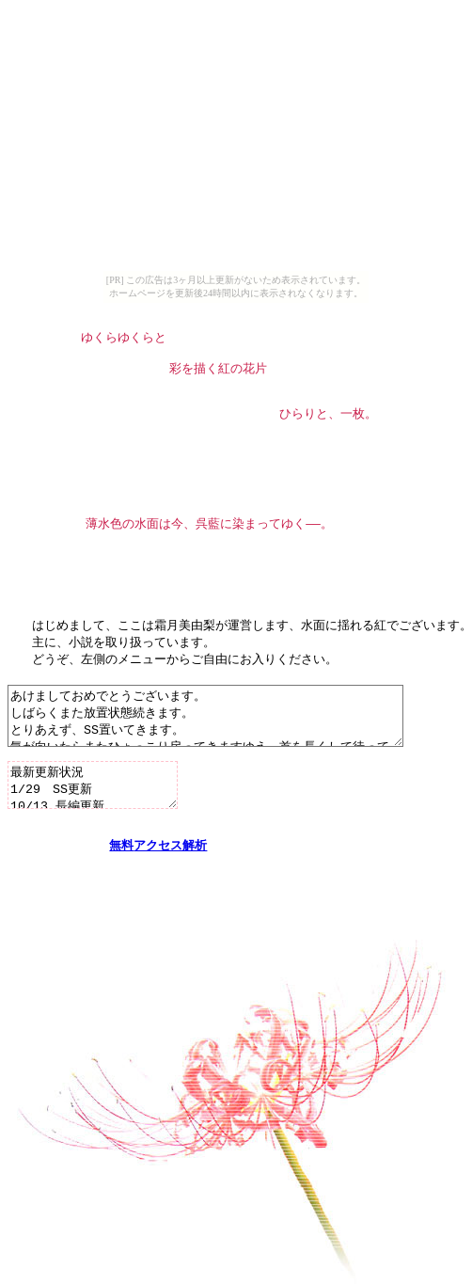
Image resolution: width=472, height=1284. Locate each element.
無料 (121, 908)
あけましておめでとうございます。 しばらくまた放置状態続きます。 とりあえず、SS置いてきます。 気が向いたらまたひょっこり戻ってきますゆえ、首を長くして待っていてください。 (229, 756)
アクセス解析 (170, 908)
